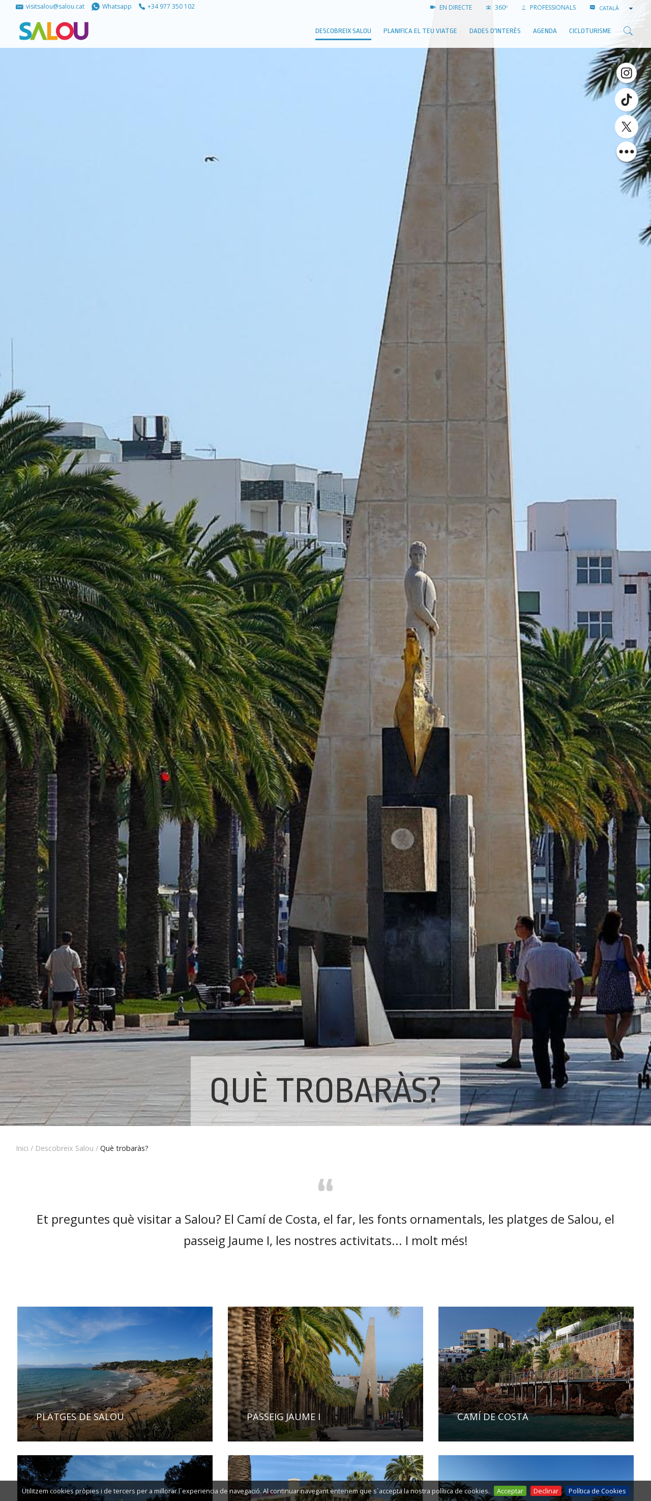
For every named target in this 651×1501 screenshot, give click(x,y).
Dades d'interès (495, 31)
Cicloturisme (590, 31)
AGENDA (545, 31)
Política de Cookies (597, 1490)
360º (497, 7)
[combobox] (617, 8)
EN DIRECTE (451, 7)
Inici (22, 1148)
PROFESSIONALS (549, 7)
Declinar (546, 1490)
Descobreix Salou (343, 31)
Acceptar (510, 1490)
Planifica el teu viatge (420, 31)
